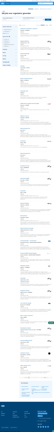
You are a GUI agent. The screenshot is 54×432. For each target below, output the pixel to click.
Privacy (10, 431)
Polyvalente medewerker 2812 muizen (26, 393)
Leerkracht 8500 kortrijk (46, 392)
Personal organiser (25, 386)
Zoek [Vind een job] (48, 19)
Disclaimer (2, 431)
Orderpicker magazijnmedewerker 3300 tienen (36, 389)
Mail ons (40, 415)
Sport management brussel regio (36, 393)
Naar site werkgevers (35, 0)
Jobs (3, 11)
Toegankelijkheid (6, 431)
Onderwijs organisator (35, 386)
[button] (51, 322)
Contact (25, 416)
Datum (47, 25)
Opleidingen (3, 413)
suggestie (41, 420)
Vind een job (31, 8)
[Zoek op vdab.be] (45, 3)
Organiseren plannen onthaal (45, 387)
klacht (45, 420)
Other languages (17, 431)
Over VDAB (26, 411)
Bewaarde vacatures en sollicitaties (46, 8)
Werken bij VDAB (27, 413)
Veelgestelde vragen (16, 416)
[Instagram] (46, 427)
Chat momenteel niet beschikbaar (45, 418)
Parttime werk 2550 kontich (25, 389)
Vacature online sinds (10, 27)
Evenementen (15, 411)
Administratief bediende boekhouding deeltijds (26, 395)
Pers (25, 415)
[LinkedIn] (41, 427)
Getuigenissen (15, 415)
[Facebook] (38, 427)
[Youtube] (43, 427)
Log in (52, 0)
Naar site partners (44, 0)
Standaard (42, 25)
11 (41, 377)
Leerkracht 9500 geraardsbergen (44, 389)
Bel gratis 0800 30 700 (43, 413)
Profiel (50, 25)
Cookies (13, 431)
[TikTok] (48, 427)
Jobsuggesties (36, 8)
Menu (8, 3)
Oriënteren (2, 415)
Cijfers (14, 413)
